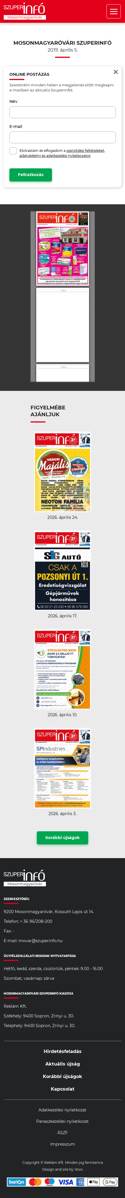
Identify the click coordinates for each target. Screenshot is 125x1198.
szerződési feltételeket (85, 150)
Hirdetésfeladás (63, 1051)
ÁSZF (62, 1133)
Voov (78, 1169)
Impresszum (62, 1144)
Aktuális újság (62, 1064)
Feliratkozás (30, 175)
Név (13, 102)
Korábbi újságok (62, 838)
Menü (113, 11)
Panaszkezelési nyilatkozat (62, 1122)
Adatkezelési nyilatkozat (62, 1110)
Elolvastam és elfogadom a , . (62, 153)
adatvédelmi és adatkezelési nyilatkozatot (54, 156)
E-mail (15, 127)
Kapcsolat (62, 1089)
